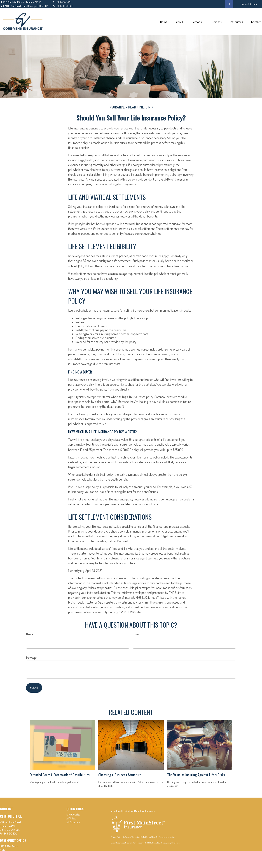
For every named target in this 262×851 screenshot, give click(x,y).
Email (136, 634)
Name (29, 634)
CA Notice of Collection (131, 837)
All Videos (71, 818)
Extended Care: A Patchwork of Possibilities (60, 774)
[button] (163, 21)
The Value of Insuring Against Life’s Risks (196, 774)
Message (31, 658)
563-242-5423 (62, 2)
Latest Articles (73, 814)
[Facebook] (229, 4)
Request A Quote (249, 4)
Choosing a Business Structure (119, 774)
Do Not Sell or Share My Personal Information (158, 837)
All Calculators (73, 822)
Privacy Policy (116, 837)
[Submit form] (34, 688)
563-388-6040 (62, 6)
